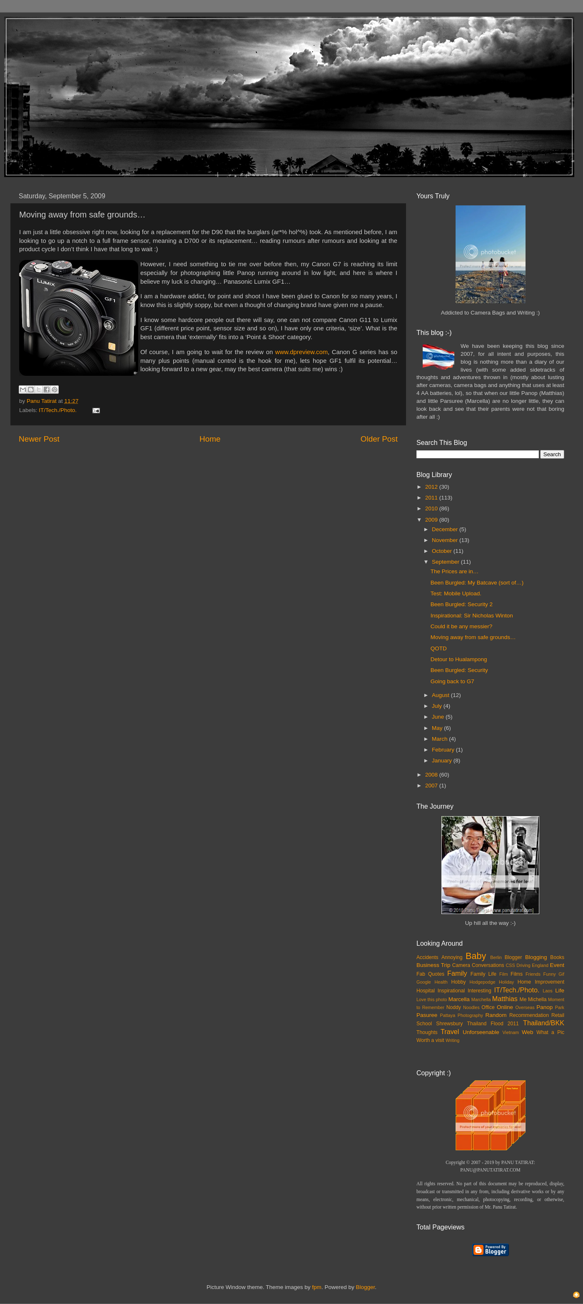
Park (559, 1007)
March (440, 739)
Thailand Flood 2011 (493, 1024)
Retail (557, 1015)
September (446, 562)
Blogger (513, 957)
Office (488, 1007)
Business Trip (433, 965)
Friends (533, 974)
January (442, 760)
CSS (510, 965)
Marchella (481, 999)
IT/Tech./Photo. (58, 410)
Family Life (483, 974)
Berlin (496, 957)
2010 (432, 508)
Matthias (505, 998)
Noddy (453, 1007)
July (437, 706)
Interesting (479, 991)
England (540, 965)
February (444, 750)
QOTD (439, 648)
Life (559, 990)
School (424, 1024)
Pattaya (448, 1015)
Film (503, 974)
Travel (450, 1031)
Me (523, 999)
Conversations (488, 965)
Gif (561, 974)
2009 (432, 520)
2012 (432, 487)
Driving (523, 965)
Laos (547, 990)
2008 (432, 775)
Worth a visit (430, 1040)
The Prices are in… (455, 571)
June (439, 717)
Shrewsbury (449, 1024)
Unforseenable (481, 1032)
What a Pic (550, 1032)
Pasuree (426, 1015)
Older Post (379, 439)
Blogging (536, 957)
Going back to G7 (452, 681)
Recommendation (529, 1015)
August (441, 695)
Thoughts (427, 1032)
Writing (452, 1040)
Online (505, 1007)
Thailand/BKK (543, 1023)
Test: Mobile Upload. (456, 593)
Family (457, 973)
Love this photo (431, 999)
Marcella (459, 999)
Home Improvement (541, 982)
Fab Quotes (430, 974)
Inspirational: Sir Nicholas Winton (472, 615)
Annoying (452, 957)
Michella (537, 999)
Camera (461, 965)
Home (209, 439)
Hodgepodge (483, 981)
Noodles (471, 1007)
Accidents (427, 957)
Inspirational (451, 991)
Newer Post (39, 439)
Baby (476, 956)
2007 (432, 785)
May (438, 728)
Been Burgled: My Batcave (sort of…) (477, 583)
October (442, 551)
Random (496, 1015)
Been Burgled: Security (459, 670)
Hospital (425, 991)
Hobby (458, 982)
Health (441, 981)
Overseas (524, 1007)
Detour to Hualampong (459, 659)
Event (557, 965)
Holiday (506, 981)
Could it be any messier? (462, 626)
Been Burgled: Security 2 (462, 604)
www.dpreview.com (301, 352)
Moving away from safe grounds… (473, 637)
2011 (432, 498)
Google (423, 981)
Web (527, 1032)
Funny (549, 974)
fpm (316, 1287)
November (445, 540)
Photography (470, 1015)
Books (557, 957)
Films (517, 974)
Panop (544, 1007)
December (445, 529)
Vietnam (511, 1032)
